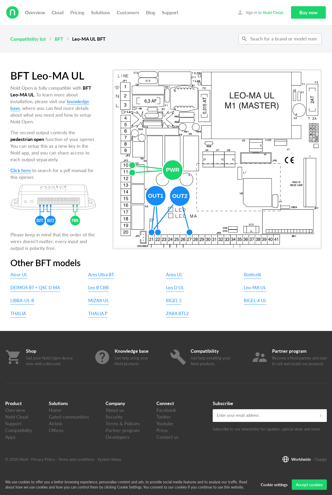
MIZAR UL (98, 300)
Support (170, 12)
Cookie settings (274, 484)
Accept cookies (309, 484)
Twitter (163, 417)
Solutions (100, 12)
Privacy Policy (43, 459)
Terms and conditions (76, 459)
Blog (150, 12)
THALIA (18, 313)
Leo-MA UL (255, 287)
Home (55, 410)
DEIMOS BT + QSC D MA (35, 287)
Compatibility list (28, 39)
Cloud (58, 12)
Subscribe (223, 403)
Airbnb (56, 423)
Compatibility (18, 430)
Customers (128, 12)
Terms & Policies (123, 423)
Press (162, 430)
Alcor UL (18, 274)
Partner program (123, 430)
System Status (109, 459)
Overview (35, 12)
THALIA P (97, 313)
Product (13, 403)
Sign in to (260, 12)
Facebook (166, 410)
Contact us (167, 437)
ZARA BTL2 (177, 313)
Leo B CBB (98, 287)
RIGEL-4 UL (255, 300)
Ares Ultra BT (101, 274)
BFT (59, 39)
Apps (10, 437)
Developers (117, 437)
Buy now (308, 12)
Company (115, 403)
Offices (56, 430)
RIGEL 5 (174, 300)
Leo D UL (175, 287)
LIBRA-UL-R (22, 300)
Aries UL (174, 274)
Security (114, 417)
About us (115, 410)
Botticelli (252, 274)
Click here (20, 170)
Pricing (77, 12)
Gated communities (69, 417)
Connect (165, 403)
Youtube (164, 423)
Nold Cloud (16, 417)
